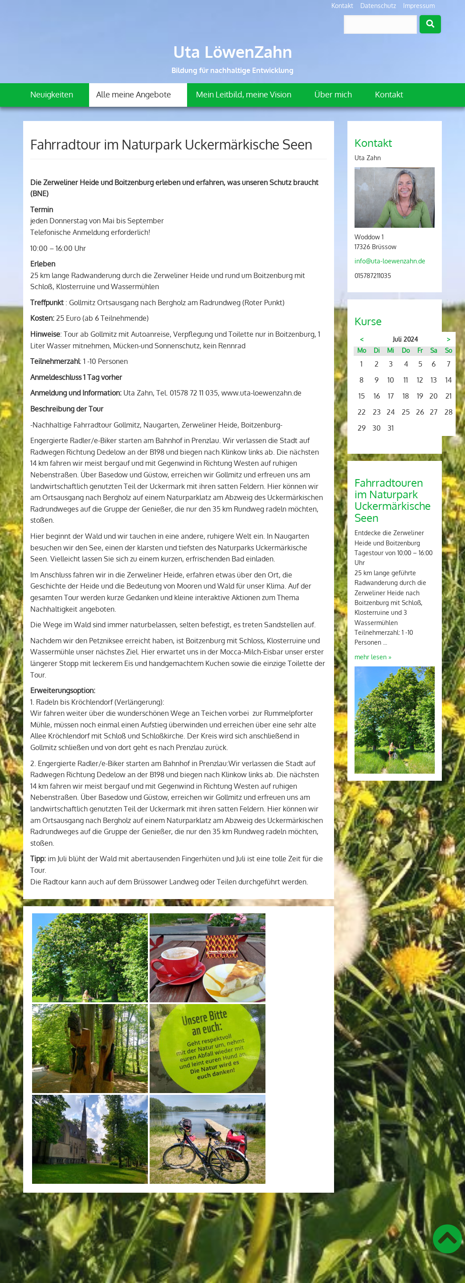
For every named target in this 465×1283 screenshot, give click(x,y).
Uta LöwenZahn (232, 51)
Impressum (419, 5)
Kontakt (342, 5)
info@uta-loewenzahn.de (390, 261)
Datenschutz (378, 5)
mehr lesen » (373, 657)
